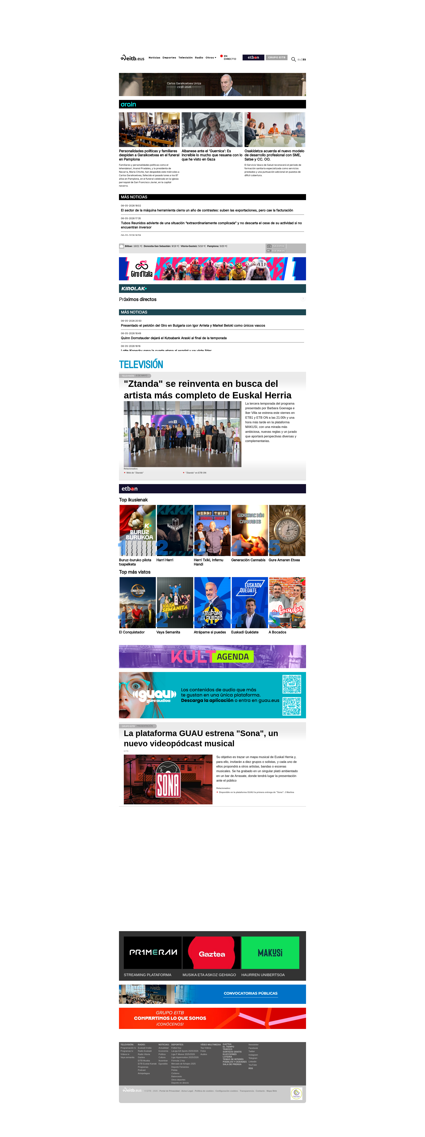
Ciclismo (175, 1073)
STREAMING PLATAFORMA (147, 975)
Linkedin (252, 1061)
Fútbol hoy (176, 1048)
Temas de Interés (233, 1059)
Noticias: (164, 1044)
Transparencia (247, 1091)
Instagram (253, 1055)
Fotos (203, 1051)
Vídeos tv (125, 1054)
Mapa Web (271, 1091)
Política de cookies (204, 1091)
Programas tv (127, 1051)
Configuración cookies (226, 1091)
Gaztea (141, 1057)
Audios (204, 1054)
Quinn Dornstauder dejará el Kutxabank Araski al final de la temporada (174, 338)
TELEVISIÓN (141, 365)
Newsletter (254, 1044)
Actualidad (163, 1048)
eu (299, 59)
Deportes (169, 57)
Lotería (227, 1057)
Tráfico (227, 1049)
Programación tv (128, 1048)
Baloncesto (176, 1076)
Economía (163, 1051)
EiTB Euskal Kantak (147, 1064)
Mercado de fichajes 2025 (183, 1064)
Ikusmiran (163, 1060)
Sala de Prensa (232, 1064)
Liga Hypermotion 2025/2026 (185, 1057)
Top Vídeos (206, 1048)
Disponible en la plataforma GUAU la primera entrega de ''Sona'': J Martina (256, 792)
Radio (199, 57)
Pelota (174, 1070)
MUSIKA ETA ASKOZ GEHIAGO (209, 975)
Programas (143, 1067)
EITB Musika (144, 1060)
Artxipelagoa (144, 1073)
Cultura (162, 1057)
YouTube (253, 1065)
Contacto (260, 1091)
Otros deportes (178, 1080)
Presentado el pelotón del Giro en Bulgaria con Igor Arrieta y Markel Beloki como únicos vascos (193, 325)
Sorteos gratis (232, 1052)
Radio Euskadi (145, 1051)
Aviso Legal (187, 1091)
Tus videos (276, 250)
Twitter (252, 1051)
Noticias (154, 57)
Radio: (141, 1044)
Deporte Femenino (180, 1067)
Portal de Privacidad (169, 1091)
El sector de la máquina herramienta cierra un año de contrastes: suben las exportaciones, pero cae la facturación (207, 210)
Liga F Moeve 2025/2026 (183, 1054)
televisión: (127, 1044)
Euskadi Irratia (144, 1048)
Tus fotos (275, 246)
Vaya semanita (127, 1057)
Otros (210, 57)
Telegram (253, 1058)
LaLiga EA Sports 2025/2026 (184, 1051)
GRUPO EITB (276, 57)
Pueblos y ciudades (235, 1062)
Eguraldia (163, 1064)
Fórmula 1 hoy (178, 1060)
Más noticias (134, 197)
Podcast (142, 1070)
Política (162, 1054)
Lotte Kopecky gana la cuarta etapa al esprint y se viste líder (166, 351)
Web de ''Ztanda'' (135, 473)
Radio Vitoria (144, 1054)
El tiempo (228, 1047)
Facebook (253, 1048)
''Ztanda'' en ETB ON (196, 473)
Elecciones (230, 1054)
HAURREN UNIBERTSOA (263, 975)
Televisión (185, 57)
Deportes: (177, 1044)
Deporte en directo (180, 1083)
